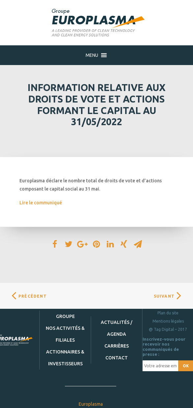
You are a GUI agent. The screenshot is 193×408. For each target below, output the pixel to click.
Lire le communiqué (40, 202)
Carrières (116, 346)
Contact (116, 357)
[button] (92, 55)
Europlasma (91, 404)
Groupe (65, 316)
